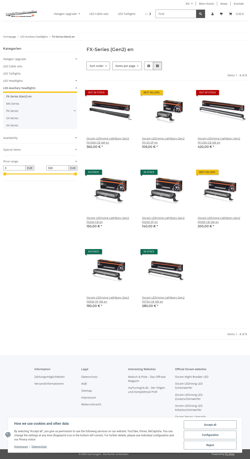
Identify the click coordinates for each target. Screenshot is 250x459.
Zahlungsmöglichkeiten (49, 377)
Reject (210, 445)
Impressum (21, 446)
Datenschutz (39, 446)
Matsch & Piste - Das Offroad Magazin (147, 379)
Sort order (97, 66)
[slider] (5, 174)
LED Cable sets (12, 66)
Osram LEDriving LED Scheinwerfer (189, 386)
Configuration (210, 434)
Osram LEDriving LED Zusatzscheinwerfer (189, 397)
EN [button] (187, 3)
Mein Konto (206, 3)
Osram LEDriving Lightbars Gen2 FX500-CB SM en (219, 220)
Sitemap (86, 390)
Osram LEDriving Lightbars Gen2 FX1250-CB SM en (219, 140)
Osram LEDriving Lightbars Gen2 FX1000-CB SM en (108, 140)
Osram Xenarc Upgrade (190, 416)
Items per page (125, 66)
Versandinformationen (49, 383)
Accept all (210, 424)
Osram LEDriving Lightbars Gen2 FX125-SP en (163, 140)
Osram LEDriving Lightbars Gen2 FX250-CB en (108, 220)
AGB (84, 383)
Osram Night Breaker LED (191, 377)
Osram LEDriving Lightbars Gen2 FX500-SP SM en (108, 299)
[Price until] (57, 168)
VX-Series (12, 125)
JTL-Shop (229, 454)
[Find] (175, 14)
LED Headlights (13, 81)
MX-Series (12, 103)
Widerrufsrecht (91, 404)
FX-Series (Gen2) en (19, 96)
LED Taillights (12, 73)
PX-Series (12, 111)
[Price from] (14, 168)
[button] (212, 14)
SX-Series (12, 118)
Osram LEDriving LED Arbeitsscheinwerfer (189, 408)
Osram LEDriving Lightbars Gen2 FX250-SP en (163, 220)
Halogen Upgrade (14, 59)
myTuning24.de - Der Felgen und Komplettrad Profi (146, 390)
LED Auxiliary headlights (19, 88)
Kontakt (239, 3)
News (224, 3)
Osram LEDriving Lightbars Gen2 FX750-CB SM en (163, 299)
